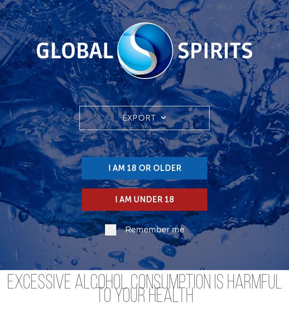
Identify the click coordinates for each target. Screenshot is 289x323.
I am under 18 (144, 200)
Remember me (154, 230)
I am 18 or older (144, 168)
